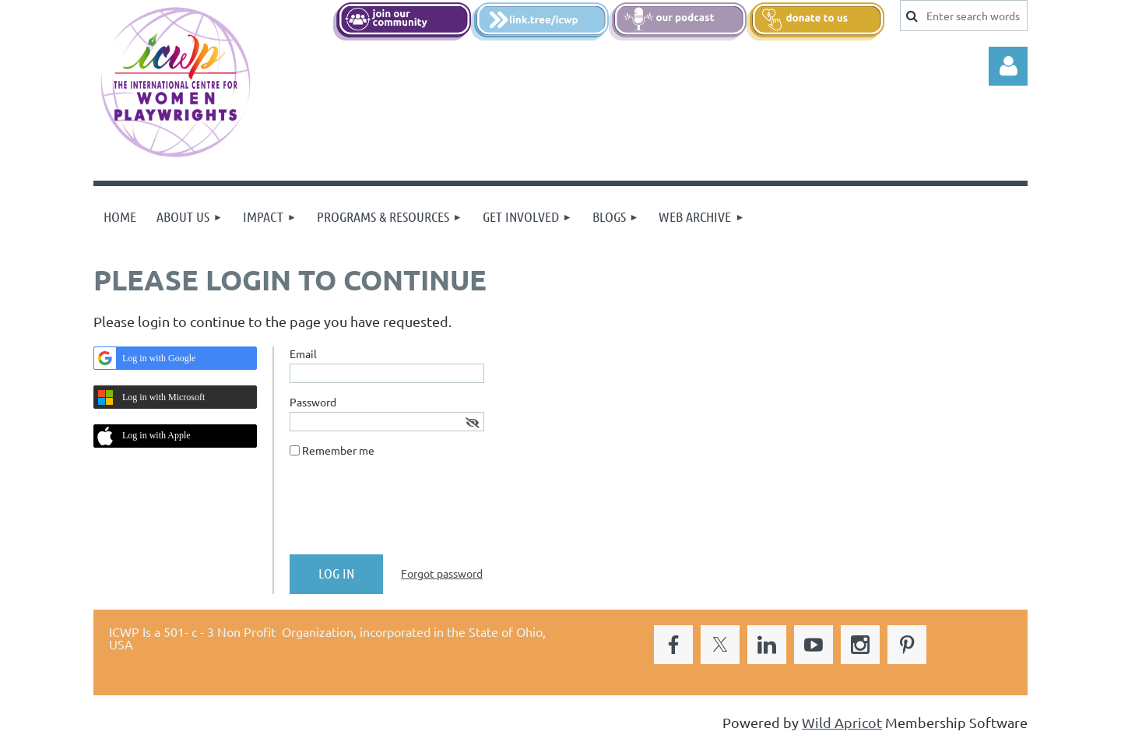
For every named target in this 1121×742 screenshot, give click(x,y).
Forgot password (442, 573)
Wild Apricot (842, 722)
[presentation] (408, 512)
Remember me (338, 450)
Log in (1008, 66)
